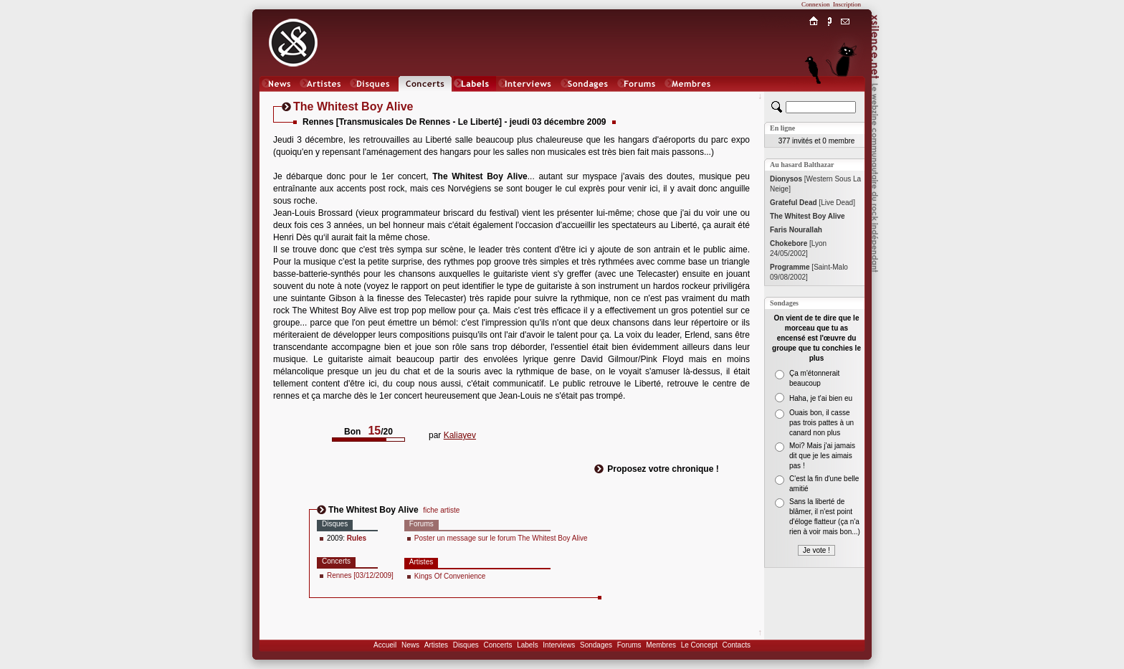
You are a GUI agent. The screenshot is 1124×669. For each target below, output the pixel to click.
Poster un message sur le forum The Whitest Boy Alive (501, 538)
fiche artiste (441, 510)
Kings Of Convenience (450, 576)
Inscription (847, 4)
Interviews (559, 645)
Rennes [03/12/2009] (360, 575)
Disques (466, 645)
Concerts (497, 645)
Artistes (436, 645)
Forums (629, 645)
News (410, 645)
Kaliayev (460, 435)
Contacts (736, 645)
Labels (527, 645)
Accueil (384, 645)
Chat (845, 98)
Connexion (815, 4)
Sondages (596, 645)
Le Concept (699, 645)
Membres (661, 645)
